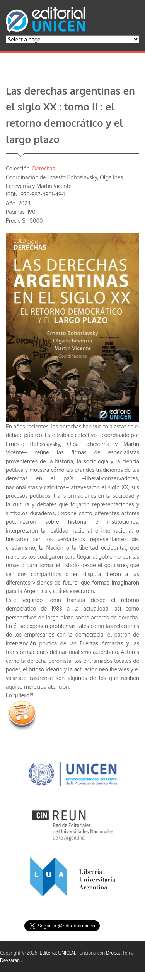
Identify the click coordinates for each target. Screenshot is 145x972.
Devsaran (10, 960)
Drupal (113, 953)
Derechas (43, 168)
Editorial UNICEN (57, 953)
